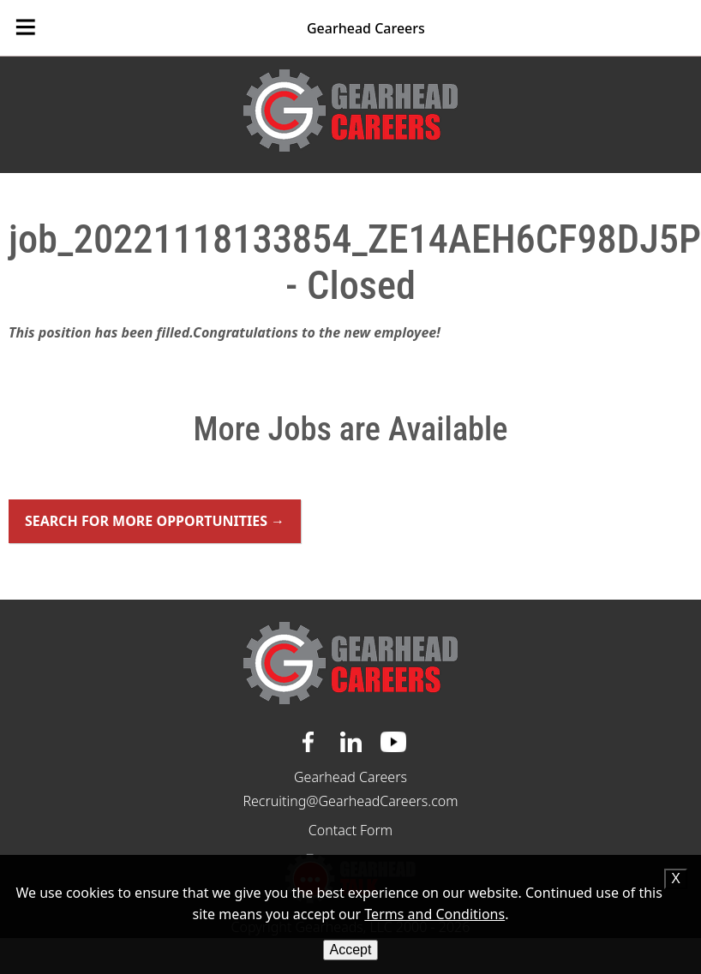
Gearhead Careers (366, 28)
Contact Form (350, 830)
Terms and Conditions (434, 914)
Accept (351, 949)
